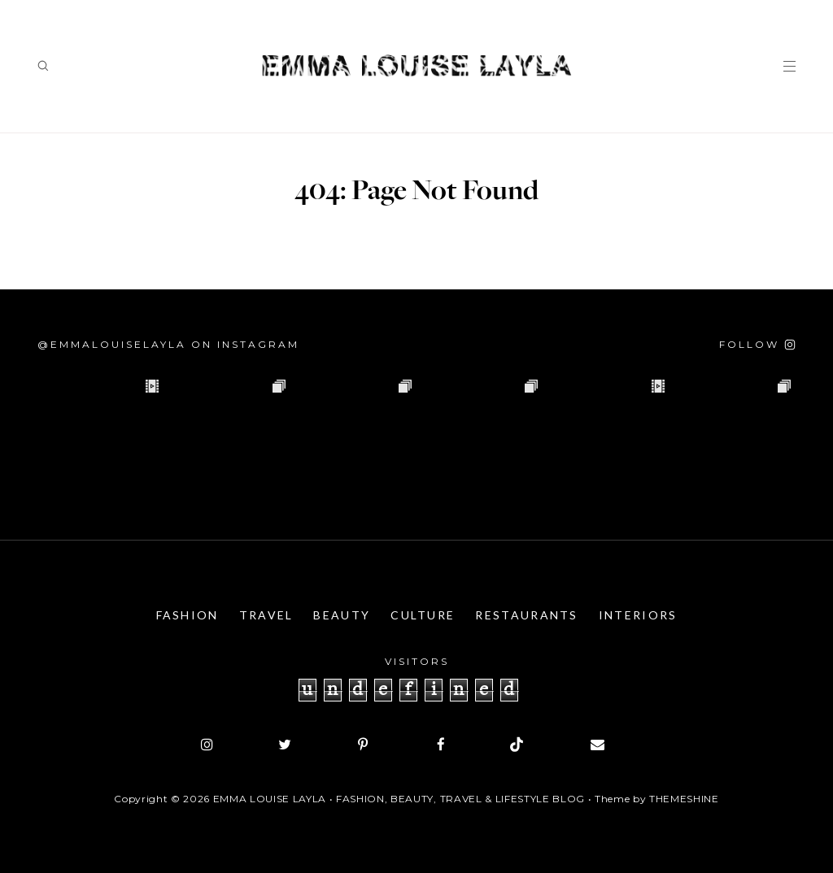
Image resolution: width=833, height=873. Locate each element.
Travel (266, 615)
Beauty (341, 615)
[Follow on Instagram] (757, 344)
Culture (422, 615)
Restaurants (526, 615)
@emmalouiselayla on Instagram (168, 344)
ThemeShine (684, 799)
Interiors (638, 615)
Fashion (187, 615)
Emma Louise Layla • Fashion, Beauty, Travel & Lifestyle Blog (399, 799)
